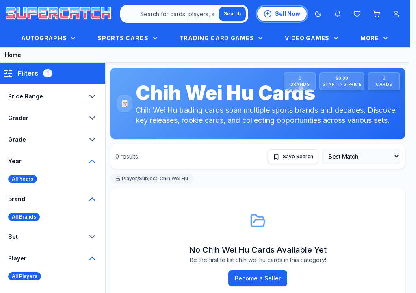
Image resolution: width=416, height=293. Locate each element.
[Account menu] (396, 14)
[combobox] (184, 14)
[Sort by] (361, 156)
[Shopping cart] (377, 14)
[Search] (232, 14)
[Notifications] (338, 14)
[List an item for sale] (282, 14)
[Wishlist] (357, 14)
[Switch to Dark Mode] (318, 14)
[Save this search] (293, 156)
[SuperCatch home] (58, 14)
